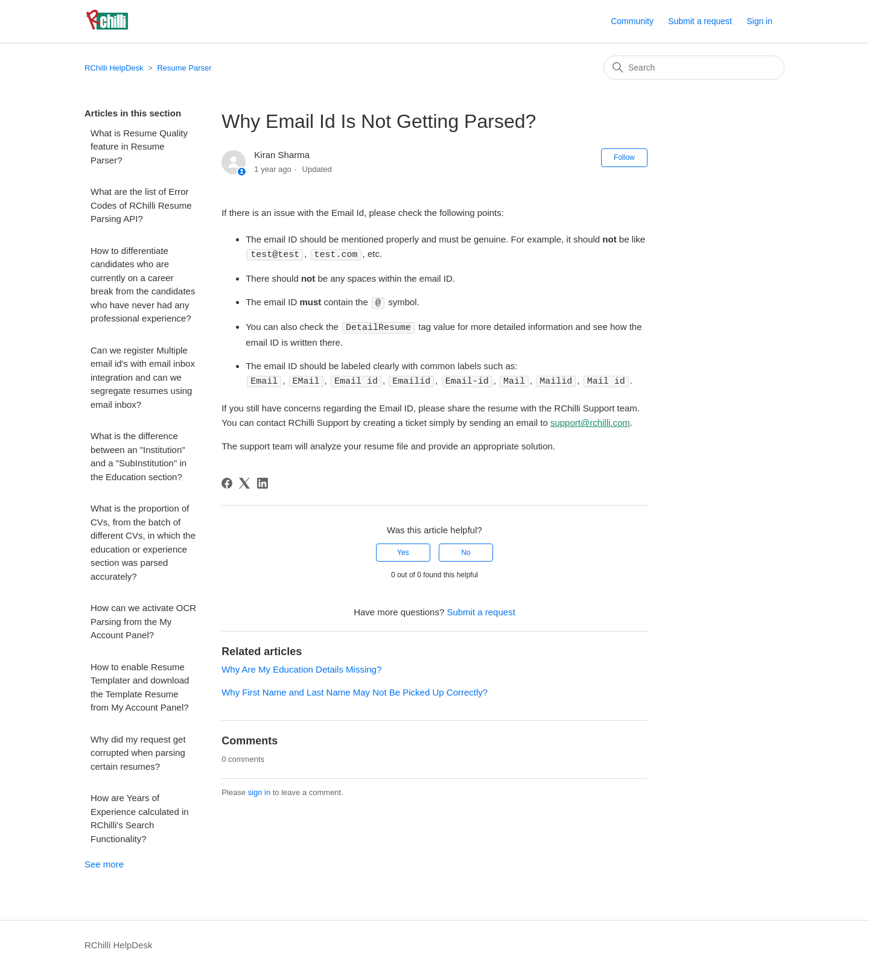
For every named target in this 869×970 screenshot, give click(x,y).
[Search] (694, 67)
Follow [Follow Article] (624, 157)
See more (104, 864)
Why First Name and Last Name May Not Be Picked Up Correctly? (354, 690)
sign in (259, 789)
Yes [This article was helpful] (403, 550)
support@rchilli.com (590, 420)
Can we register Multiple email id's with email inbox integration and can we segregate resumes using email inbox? (143, 377)
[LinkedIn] (262, 480)
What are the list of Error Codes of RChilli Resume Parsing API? (141, 205)
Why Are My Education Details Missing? (301, 667)
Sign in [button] (759, 21)
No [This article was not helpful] (465, 550)
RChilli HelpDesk (114, 67)
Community (632, 21)
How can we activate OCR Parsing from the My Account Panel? (143, 621)
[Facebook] (226, 480)
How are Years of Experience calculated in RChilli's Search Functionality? (140, 818)
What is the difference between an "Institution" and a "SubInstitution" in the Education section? (138, 456)
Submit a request (700, 21)
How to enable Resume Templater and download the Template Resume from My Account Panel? (140, 687)
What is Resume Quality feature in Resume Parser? (139, 146)
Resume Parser (184, 67)
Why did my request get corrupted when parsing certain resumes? (138, 753)
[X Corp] (244, 480)
